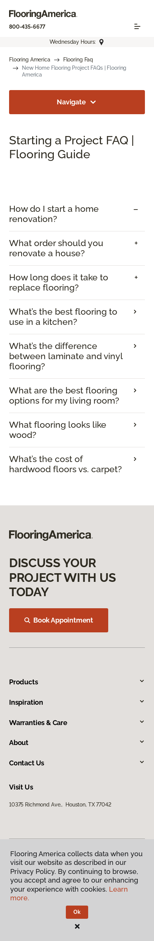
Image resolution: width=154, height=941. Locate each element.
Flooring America (29, 60)
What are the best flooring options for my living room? (64, 395)
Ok (77, 912)
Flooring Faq (78, 60)
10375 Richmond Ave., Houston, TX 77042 (60, 805)
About (77, 743)
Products (77, 682)
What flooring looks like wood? (57, 430)
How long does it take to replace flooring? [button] (58, 282)
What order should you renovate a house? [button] (56, 248)
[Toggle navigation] (137, 26)
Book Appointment (58, 620)
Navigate (77, 102)
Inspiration (77, 702)
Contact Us (77, 763)
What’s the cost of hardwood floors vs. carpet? (65, 464)
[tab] (77, 214)
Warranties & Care (77, 723)
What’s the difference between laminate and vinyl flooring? (66, 356)
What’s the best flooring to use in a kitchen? (63, 317)
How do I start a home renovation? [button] (54, 214)
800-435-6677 (27, 27)
